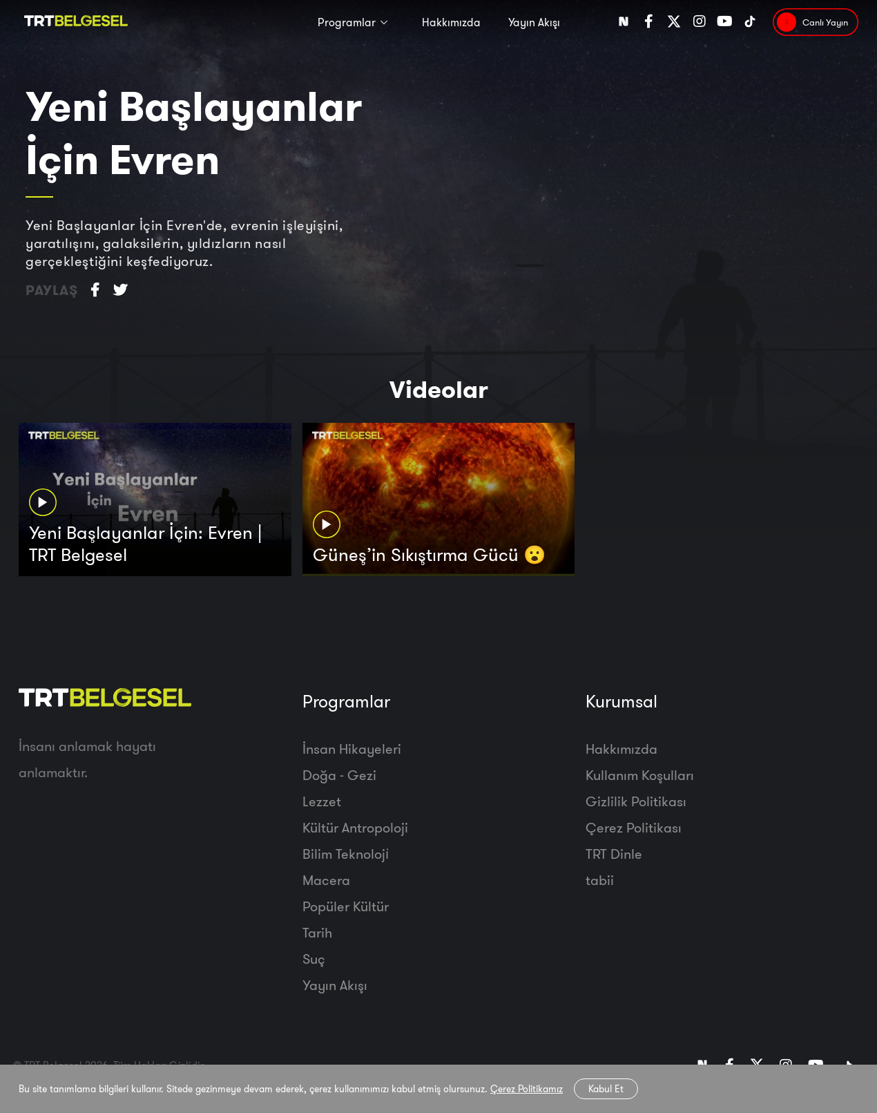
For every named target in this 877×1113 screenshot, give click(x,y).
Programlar (347, 22)
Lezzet (321, 801)
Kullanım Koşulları (640, 774)
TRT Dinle (614, 853)
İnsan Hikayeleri (351, 748)
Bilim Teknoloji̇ (345, 853)
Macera (326, 879)
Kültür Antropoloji (355, 827)
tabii (600, 879)
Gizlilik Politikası (636, 801)
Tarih (317, 932)
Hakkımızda (451, 22)
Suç (313, 958)
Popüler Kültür (345, 906)
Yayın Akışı (534, 22)
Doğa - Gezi (339, 774)
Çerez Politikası (634, 827)
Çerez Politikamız (526, 1089)
